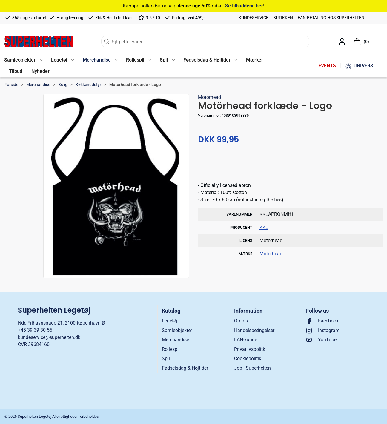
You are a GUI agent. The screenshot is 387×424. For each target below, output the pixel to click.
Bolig (62, 84)
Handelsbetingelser (254, 330)
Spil (166, 358)
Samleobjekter (177, 330)
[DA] (38, 41)
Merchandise (38, 84)
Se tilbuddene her (244, 6)
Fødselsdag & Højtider (185, 368)
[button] (62, 60)
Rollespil (171, 349)
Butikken (283, 17)
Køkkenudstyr (88, 84)
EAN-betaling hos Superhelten (331, 17)
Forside (11, 84)
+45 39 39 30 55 (35, 330)
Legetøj (169, 321)
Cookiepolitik (247, 358)
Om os (241, 321)
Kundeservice (253, 17)
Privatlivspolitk (249, 349)
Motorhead (209, 97)
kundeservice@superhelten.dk (49, 337)
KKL (263, 227)
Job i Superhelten (252, 368)
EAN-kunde (245, 339)
